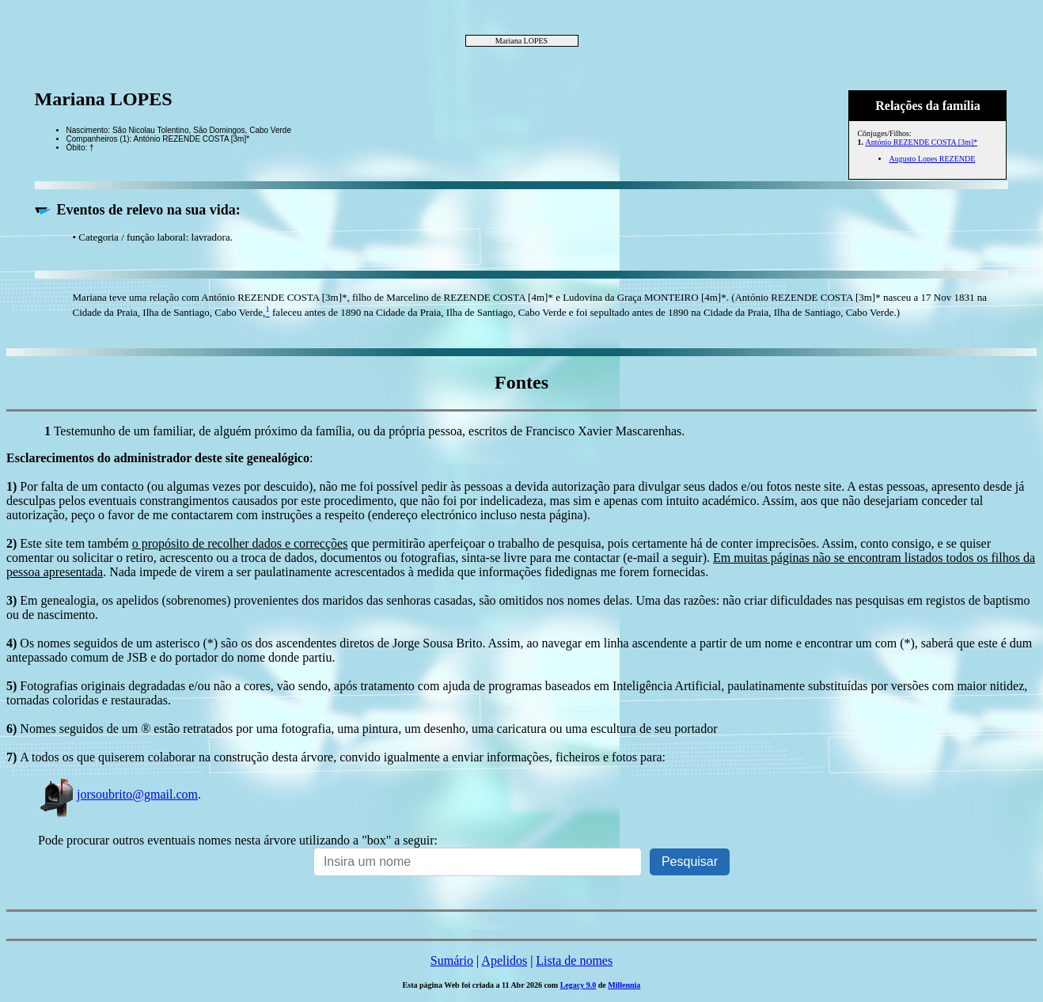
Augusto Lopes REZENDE (932, 158)
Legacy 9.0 (578, 985)
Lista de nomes (574, 960)
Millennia (624, 985)
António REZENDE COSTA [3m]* (921, 142)
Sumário (451, 960)
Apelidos (504, 960)
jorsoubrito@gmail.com (118, 794)
